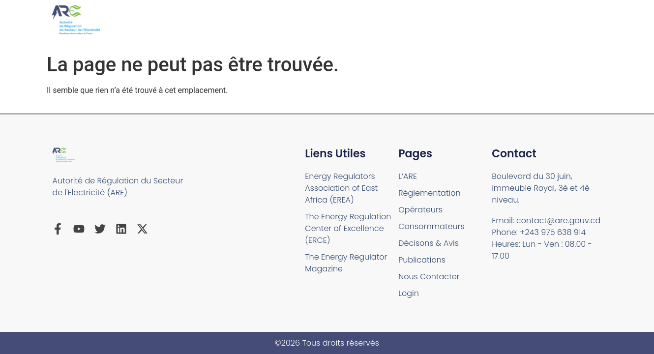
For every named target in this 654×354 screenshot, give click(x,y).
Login (408, 293)
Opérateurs (420, 209)
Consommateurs (431, 226)
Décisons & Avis (428, 243)
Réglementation (429, 193)
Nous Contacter (428, 276)
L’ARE (407, 176)
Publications (422, 260)
